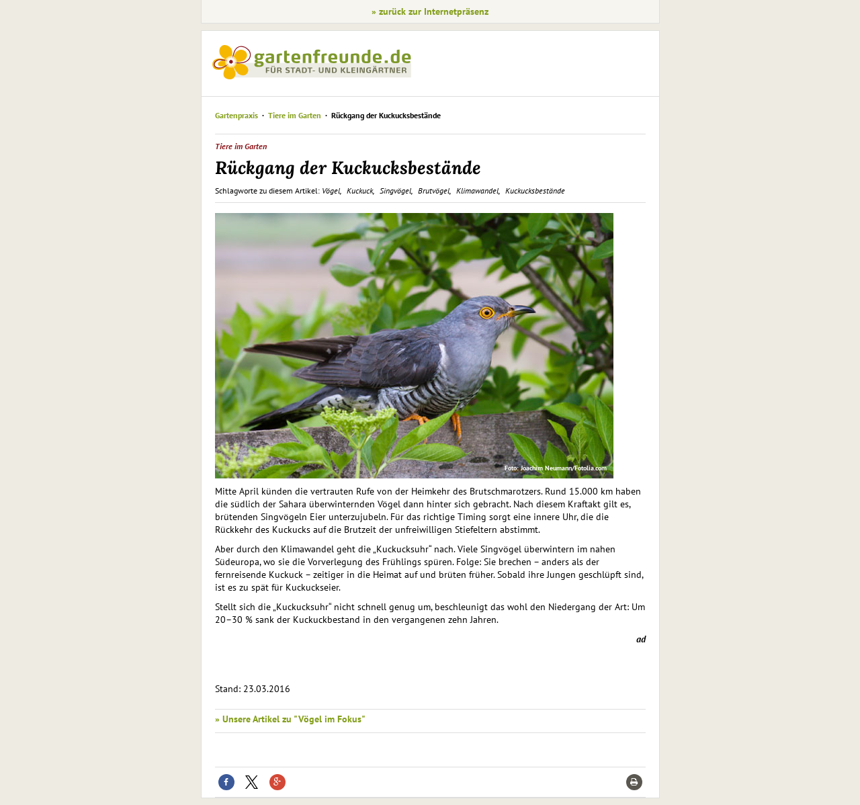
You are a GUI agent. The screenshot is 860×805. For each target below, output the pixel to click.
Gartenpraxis (236, 115)
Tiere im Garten (294, 115)
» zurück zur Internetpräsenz (430, 11)
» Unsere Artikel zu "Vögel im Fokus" (290, 719)
